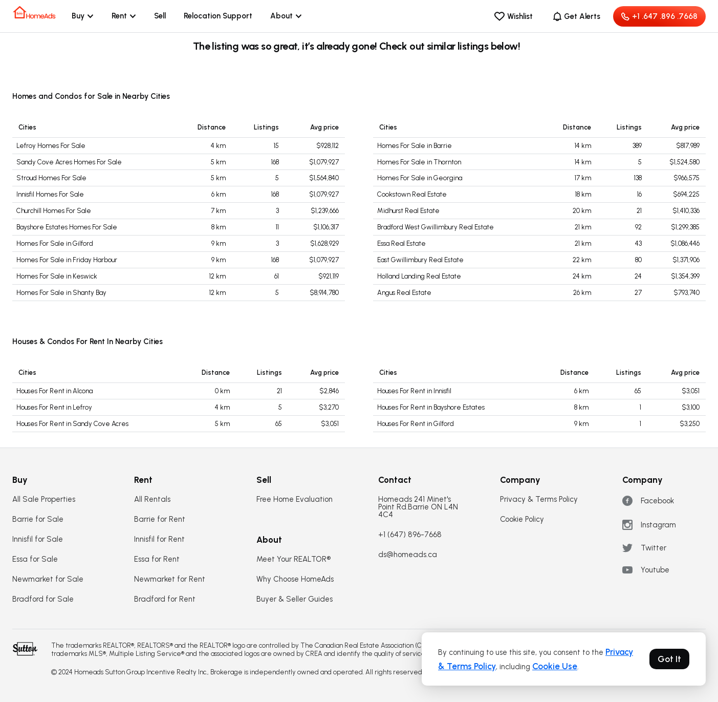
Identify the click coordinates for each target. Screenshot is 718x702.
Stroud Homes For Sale (51, 178)
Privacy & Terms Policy (539, 499)
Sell (160, 15)
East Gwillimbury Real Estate (420, 260)
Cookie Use (554, 666)
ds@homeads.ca (407, 555)
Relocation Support (218, 15)
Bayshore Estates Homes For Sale (66, 227)
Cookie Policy (522, 519)
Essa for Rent (157, 559)
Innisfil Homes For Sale (50, 194)
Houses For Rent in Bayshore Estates (431, 407)
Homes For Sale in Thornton (419, 162)
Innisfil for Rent (159, 539)
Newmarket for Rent (169, 579)
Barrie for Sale (37, 519)
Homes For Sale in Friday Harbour (66, 260)
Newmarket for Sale (47, 579)
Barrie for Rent (159, 519)
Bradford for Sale (43, 599)
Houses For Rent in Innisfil (414, 391)
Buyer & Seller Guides (294, 599)
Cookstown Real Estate (412, 194)
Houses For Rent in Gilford (415, 424)
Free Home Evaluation (294, 499)
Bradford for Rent (164, 599)
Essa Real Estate (401, 243)
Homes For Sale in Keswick (56, 276)
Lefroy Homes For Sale (50, 146)
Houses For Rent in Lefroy (54, 407)
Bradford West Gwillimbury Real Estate (435, 227)
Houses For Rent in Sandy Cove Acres (72, 424)
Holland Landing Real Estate (419, 276)
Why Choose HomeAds (295, 579)
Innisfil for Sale (37, 539)
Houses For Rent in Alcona (54, 391)
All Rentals (152, 499)
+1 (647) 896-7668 (410, 535)
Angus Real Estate (404, 292)
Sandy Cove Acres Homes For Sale (69, 162)
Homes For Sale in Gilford (54, 243)
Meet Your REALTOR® (293, 559)
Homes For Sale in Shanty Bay (61, 292)
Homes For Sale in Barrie (414, 146)
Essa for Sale (35, 559)
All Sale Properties (43, 499)
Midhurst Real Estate (408, 211)
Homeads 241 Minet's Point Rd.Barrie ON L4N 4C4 (418, 507)
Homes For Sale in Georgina (419, 178)
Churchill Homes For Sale (53, 211)
